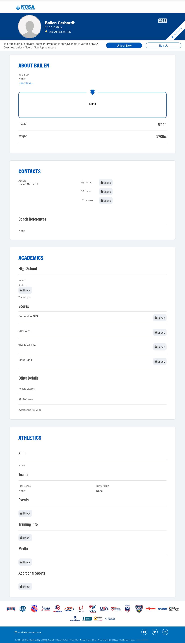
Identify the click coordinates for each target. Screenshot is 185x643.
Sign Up (163, 45)
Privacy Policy (74, 640)
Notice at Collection (62, 640)
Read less (26, 83)
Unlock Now (124, 45)
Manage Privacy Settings (88, 640)
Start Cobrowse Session (127, 640)
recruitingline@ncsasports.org (29, 632)
